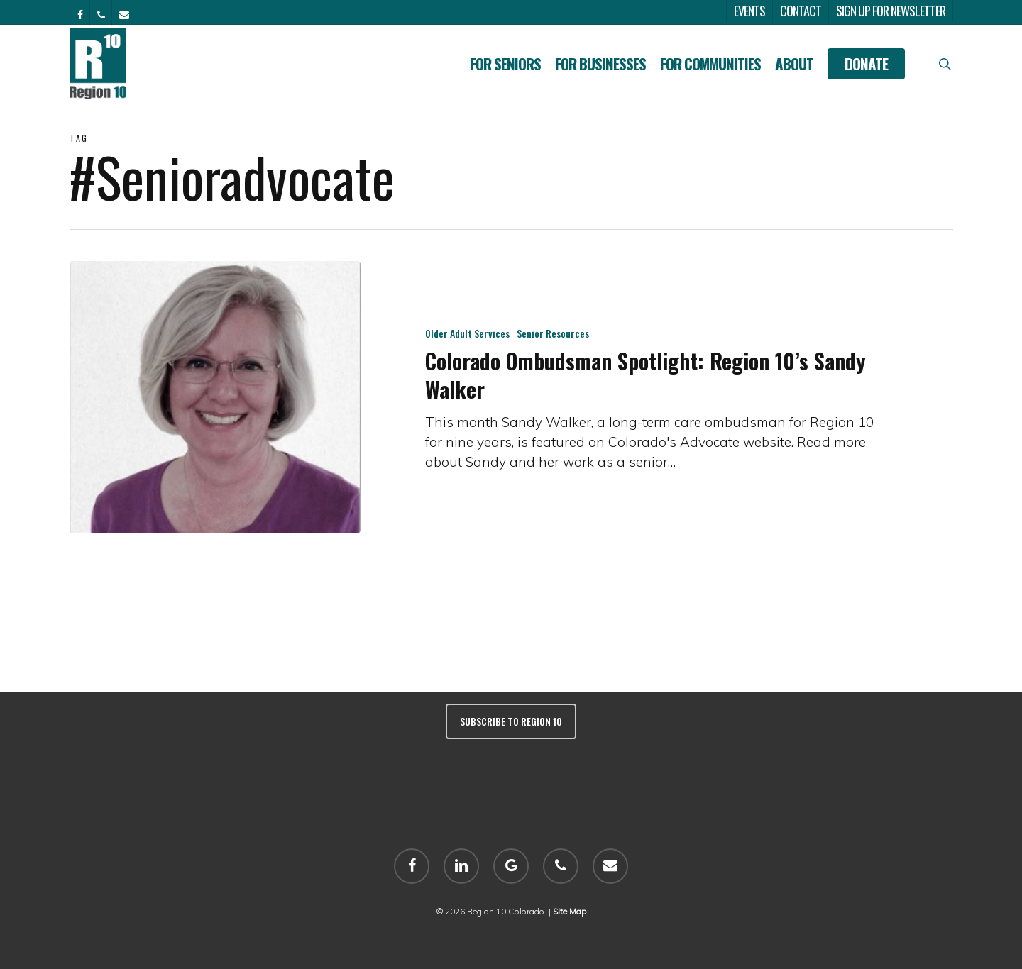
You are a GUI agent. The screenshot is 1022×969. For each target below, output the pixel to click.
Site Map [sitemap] (569, 911)
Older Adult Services (467, 333)
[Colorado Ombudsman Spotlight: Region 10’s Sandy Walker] (215, 397)
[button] (995, 7)
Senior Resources (553, 333)
